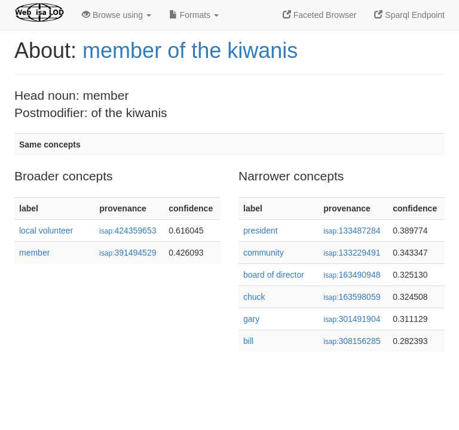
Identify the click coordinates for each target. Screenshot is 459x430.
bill (248, 341)
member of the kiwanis (190, 50)
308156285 (351, 341)
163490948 (351, 275)
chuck (254, 297)
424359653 (127, 230)
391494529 (127, 252)
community (263, 252)
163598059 (351, 297)
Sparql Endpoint (409, 15)
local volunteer (46, 230)
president (260, 230)
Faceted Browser (320, 15)
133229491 (351, 252)
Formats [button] (194, 15)
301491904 (351, 319)
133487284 (351, 230)
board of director (273, 275)
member (34, 252)
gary (251, 319)
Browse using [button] (116, 15)
